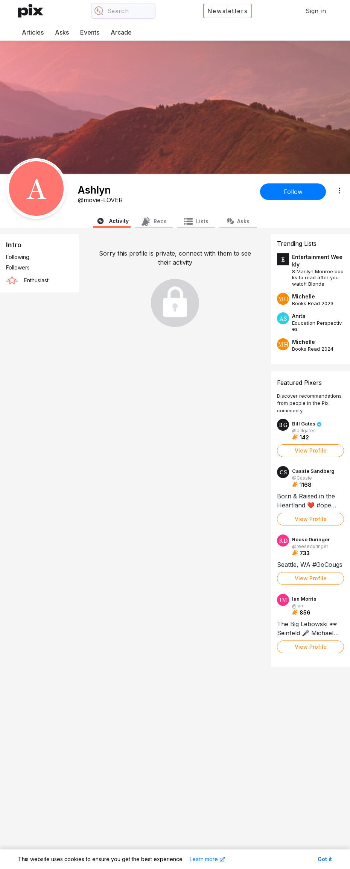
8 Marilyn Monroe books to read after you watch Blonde (318, 277)
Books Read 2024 (312, 349)
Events (89, 32)
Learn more (207, 859)
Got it (325, 859)
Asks (62, 32)
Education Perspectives (317, 326)
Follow (293, 191)
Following (17, 257)
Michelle (303, 296)
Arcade (121, 32)
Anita (299, 316)
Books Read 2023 (312, 303)
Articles (33, 32)
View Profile (311, 450)
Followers (18, 267)
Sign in (316, 11)
